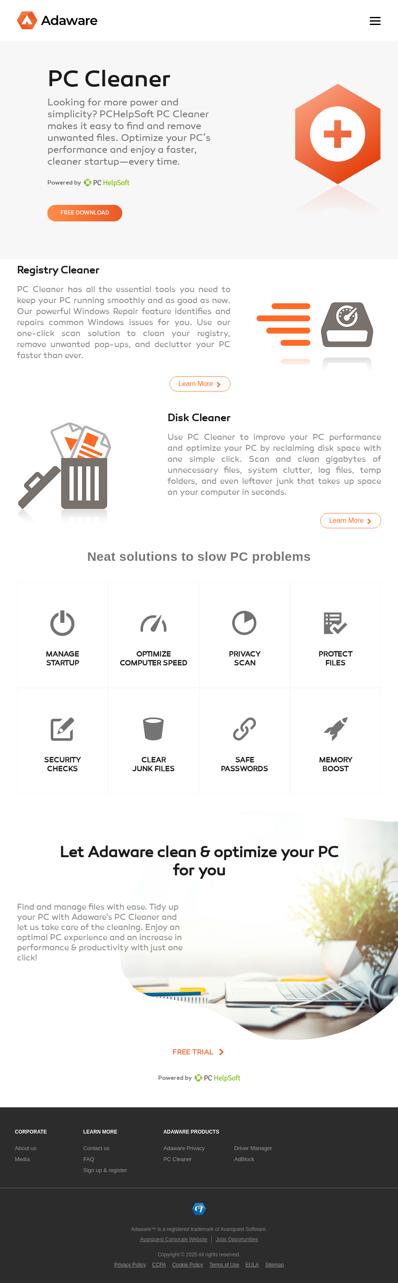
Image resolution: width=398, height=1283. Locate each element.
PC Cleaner (177, 1159)
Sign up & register (105, 1170)
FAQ (88, 1159)
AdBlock (244, 1159)
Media (22, 1159)
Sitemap (274, 1265)
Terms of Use (224, 1265)
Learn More (195, 383)
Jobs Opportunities (237, 1239)
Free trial (193, 1052)
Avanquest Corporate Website (174, 1239)
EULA (252, 1265)
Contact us (96, 1148)
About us (25, 1148)
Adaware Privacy (184, 1148)
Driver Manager (253, 1148)
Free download (84, 213)
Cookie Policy (187, 1265)
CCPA (159, 1265)
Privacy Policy (130, 1265)
